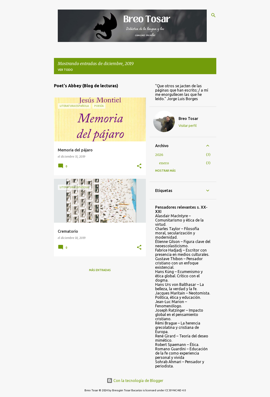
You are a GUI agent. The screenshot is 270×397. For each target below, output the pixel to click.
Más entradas (100, 270)
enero (164, 163)
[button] (139, 166)
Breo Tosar (188, 118)
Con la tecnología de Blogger (135, 380)
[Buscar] (213, 15)
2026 (159, 155)
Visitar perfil (188, 126)
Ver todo (65, 69)
